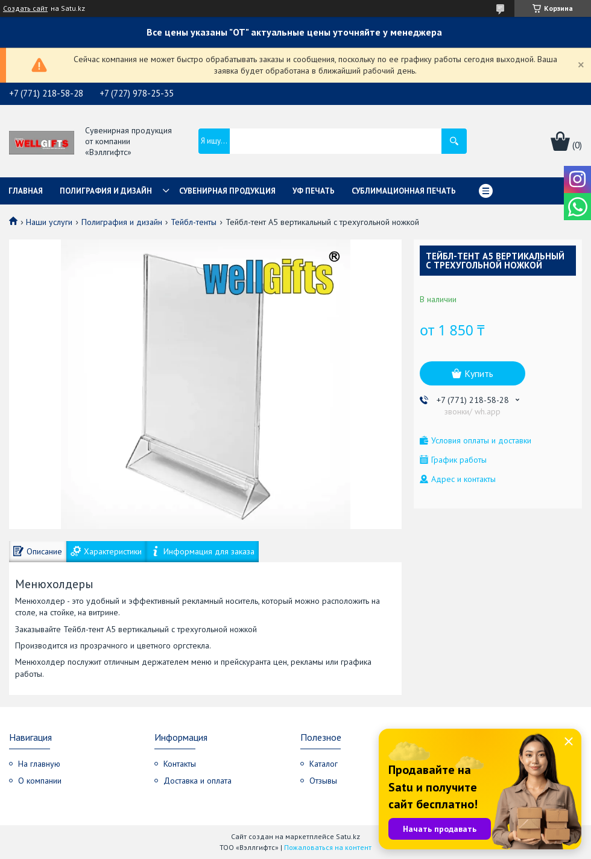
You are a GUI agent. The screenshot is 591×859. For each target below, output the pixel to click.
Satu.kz (348, 836)
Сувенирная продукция (227, 191)
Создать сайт (25, 8)
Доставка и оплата (197, 780)
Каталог (323, 763)
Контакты (179, 763)
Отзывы (323, 780)
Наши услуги (49, 222)
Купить (478, 373)
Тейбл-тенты (193, 222)
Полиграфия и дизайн (106, 191)
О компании (40, 780)
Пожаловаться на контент (327, 847)
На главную (39, 763)
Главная (25, 191)
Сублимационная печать (404, 191)
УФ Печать (313, 191)
